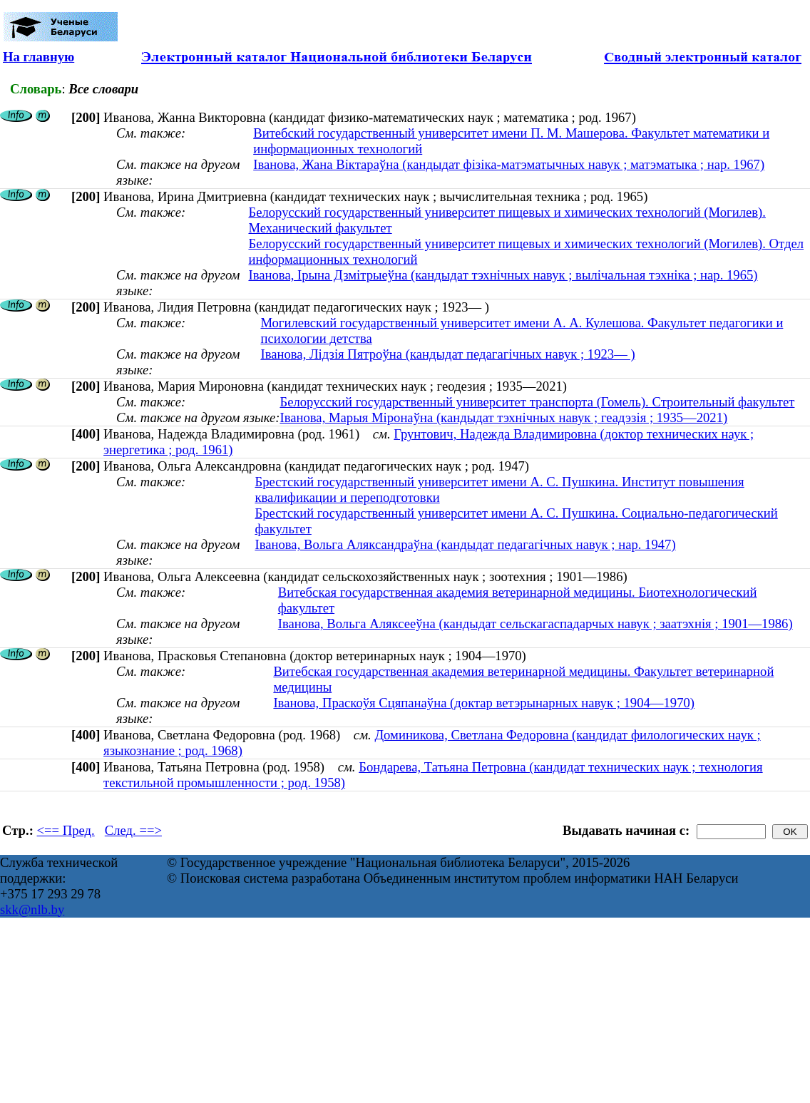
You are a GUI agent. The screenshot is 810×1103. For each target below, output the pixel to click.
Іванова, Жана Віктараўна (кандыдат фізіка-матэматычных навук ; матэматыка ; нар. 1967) (508, 164)
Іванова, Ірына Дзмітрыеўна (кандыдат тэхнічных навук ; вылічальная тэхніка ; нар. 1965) (502, 274)
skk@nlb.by (32, 909)
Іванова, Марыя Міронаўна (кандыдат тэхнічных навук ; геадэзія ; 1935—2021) (503, 417)
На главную (38, 56)
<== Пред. (66, 830)
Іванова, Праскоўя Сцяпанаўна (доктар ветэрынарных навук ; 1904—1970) (483, 702)
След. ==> (133, 830)
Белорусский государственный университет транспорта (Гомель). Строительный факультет (537, 401)
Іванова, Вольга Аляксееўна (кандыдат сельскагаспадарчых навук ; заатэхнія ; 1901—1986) (535, 623)
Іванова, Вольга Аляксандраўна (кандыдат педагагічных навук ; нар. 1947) (465, 544)
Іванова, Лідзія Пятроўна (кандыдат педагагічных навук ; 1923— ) (447, 354)
